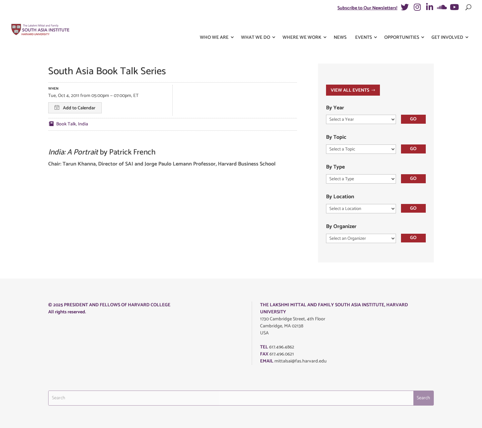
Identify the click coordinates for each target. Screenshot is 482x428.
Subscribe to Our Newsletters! (367, 8)
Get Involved (447, 26)
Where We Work (302, 26)
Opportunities (401, 26)
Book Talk (66, 124)
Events (363, 26)
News (340, 26)
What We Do (255, 26)
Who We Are (214, 26)
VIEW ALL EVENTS (350, 90)
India (83, 124)
